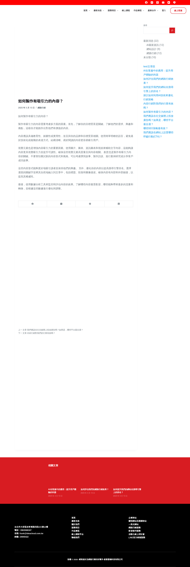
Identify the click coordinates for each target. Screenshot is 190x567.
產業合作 (153, 10)
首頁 (87, 10)
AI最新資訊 (153, 44)
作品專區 (139, 10)
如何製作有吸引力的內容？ (158, 111)
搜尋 (145, 25)
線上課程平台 (77, 534)
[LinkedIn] (118, 204)
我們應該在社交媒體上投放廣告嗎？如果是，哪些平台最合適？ (158, 120)
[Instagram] (152, 2)
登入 (164, 10)
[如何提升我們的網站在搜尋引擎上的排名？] (127, 477)
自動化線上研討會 (137, 534)
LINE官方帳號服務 (137, 538)
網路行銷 (42, 108)
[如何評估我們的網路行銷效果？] (95, 477)
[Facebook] (146, 2)
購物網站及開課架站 (138, 521)
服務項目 (113, 10)
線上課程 (126, 10)
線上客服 (178, 10)
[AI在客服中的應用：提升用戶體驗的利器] (62, 477)
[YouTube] (169, 2)
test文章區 (149, 66)
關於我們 (75, 524)
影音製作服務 (135, 531)
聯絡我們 (75, 538)
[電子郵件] (163, 2)
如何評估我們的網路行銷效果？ (95, 489)
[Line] (174, 2)
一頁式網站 (134, 524)
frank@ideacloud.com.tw (31, 533)
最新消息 (99, 10)
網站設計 (152, 49)
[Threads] (157, 2)
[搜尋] (172, 30)
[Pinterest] (90, 204)
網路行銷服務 (135, 528)
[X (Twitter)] (61, 204)
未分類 (147, 57)
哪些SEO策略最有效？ (155, 128)
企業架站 (133, 518)
